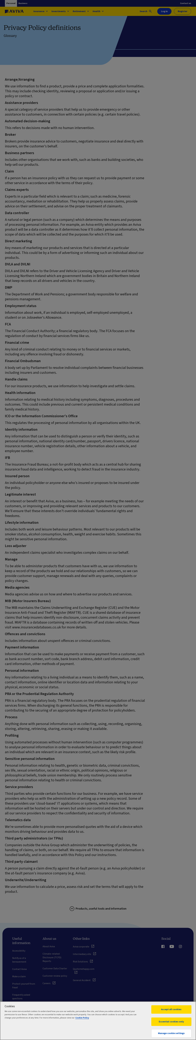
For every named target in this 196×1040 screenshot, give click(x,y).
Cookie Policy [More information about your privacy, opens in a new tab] (82, 1017)
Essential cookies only (171, 1021)
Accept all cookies (171, 1009)
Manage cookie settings (171, 1033)
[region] (98, 1020)
